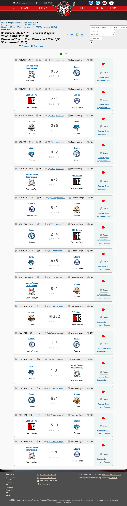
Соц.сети (99, 8)
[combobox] (102, 31)
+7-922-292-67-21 (48, 478)
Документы (26, 8)
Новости (83, 8)
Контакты (10, 474)
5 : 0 (54, 425)
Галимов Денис (103, 404)
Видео (8, 495)
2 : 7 (54, 99)
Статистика (38, 46)
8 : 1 (54, 398)
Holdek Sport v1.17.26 (111, 474)
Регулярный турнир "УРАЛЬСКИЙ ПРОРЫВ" (18, 25)
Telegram (9, 487)
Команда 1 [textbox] (95, 31)
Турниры (43, 8)
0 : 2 (54, 152)
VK (7, 485)
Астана (77, 394)
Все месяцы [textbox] (95, 38)
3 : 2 (56, 316)
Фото (8, 493)
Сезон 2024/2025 (29, 22)
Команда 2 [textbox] (95, 34)
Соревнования (15, 22)
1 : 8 (54, 370)
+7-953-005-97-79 (46, 3)
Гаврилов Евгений (104, 348)
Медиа (112, 8)
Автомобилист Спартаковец (32, 448)
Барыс (76, 421)
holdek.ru (113, 477)
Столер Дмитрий (103, 216)
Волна (31, 394)
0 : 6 (54, 71)
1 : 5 (54, 343)
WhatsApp (10, 490)
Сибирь (77, 448)
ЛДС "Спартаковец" (55, 441)
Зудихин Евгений (104, 459)
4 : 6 (54, 260)
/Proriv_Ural (45, 484)
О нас (12, 8)
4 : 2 (54, 180)
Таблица (25, 46)
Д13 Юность (31, 421)
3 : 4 (54, 288)
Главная (4, 22)
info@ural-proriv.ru (23, 3)
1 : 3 (54, 452)
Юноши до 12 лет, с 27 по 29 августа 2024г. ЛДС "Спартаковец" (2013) (28, 27)
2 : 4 (54, 234)
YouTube (9, 482)
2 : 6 (54, 125)
